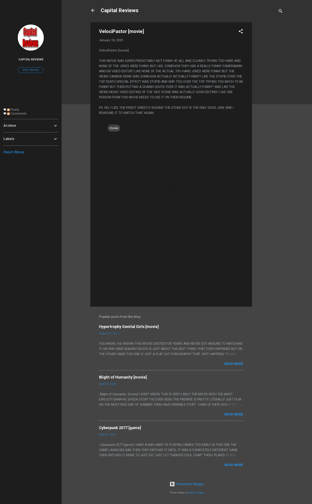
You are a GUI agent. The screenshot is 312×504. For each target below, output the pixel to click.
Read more (233, 364)
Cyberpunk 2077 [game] (120, 427)
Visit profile (31, 70)
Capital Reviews (119, 10)
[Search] (280, 11)
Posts (13, 110)
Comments (17, 113)
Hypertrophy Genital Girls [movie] (129, 326)
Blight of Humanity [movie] (123, 377)
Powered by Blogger (187, 484)
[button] (240, 32)
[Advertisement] (269, 87)
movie (114, 128)
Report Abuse (13, 152)
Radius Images (196, 492)
